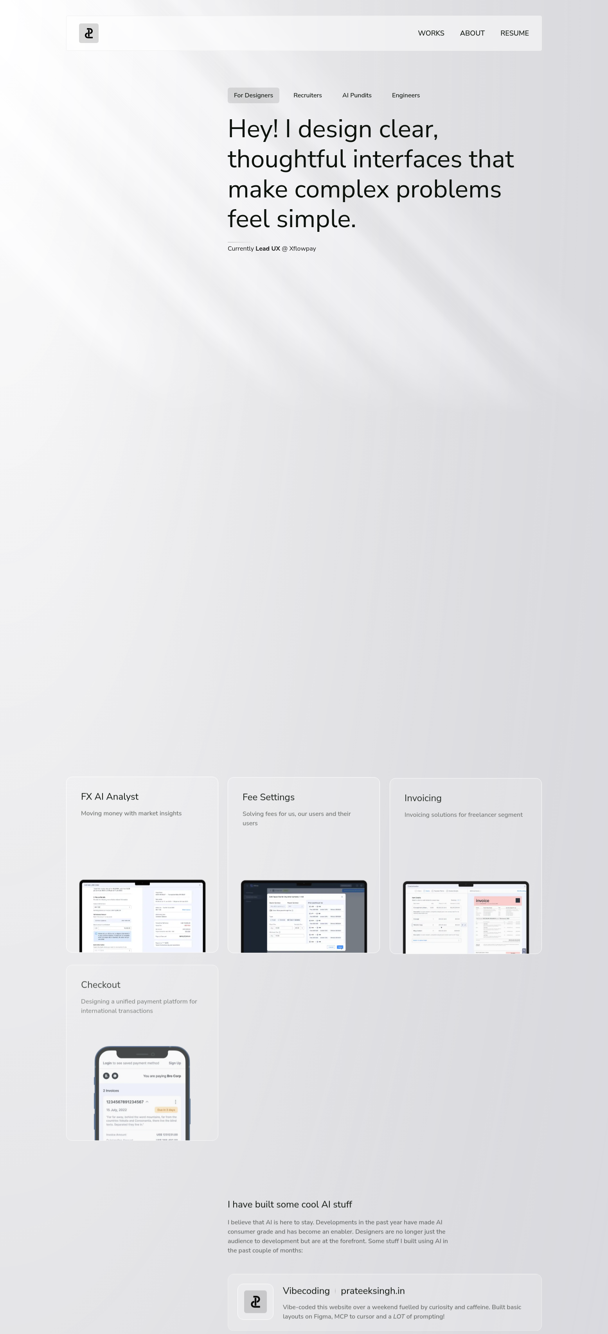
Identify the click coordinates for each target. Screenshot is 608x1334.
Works (431, 33)
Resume (514, 33)
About (472, 33)
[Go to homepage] (89, 33)
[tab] (253, 96)
